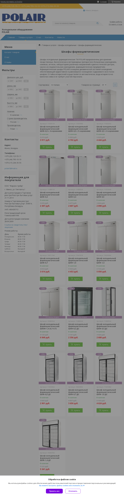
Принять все (54, 491)
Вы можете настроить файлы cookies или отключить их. (61, 485)
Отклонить (73, 491)
